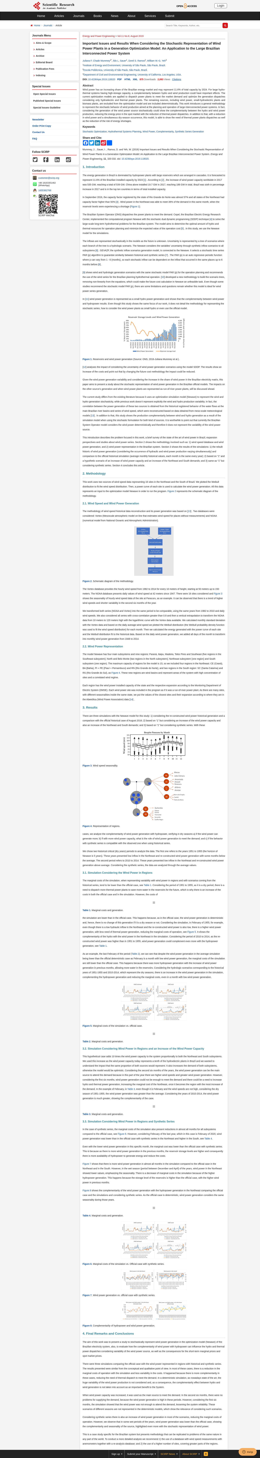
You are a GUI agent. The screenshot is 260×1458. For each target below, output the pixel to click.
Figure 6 (122, 1134)
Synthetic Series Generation (189, 131)
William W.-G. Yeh (156, 60)
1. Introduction (93, 167)
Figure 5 (191, 932)
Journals (78, 16)
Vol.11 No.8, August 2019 (130, 36)
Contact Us (38, 132)
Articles (59, 16)
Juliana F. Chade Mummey (96, 60)
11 (87, 299)
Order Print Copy (41, 126)
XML (135, 79)
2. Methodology (94, 473)
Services (150, 16)
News (114, 16)
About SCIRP (189, 1454)
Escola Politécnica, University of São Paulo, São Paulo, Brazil (115, 70)
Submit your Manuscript (140, 1454)
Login (220, 5)
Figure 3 (218, 593)
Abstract (88, 85)
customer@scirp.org (48, 178)
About (131, 16)
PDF (119, 79)
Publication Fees (45, 69)
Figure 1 (135, 206)
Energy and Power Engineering (99, 36)
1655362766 (44, 190)
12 (84, 367)
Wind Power (149, 131)
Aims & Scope (43, 43)
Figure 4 (115, 672)
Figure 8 (87, 1190)
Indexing (40, 75)
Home (41, 16)
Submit (169, 16)
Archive (40, 56)
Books (98, 16)
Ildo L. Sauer (119, 60)
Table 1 (147, 885)
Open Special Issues (44, 94)
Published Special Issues (47, 100)
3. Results (90, 707)
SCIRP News (168, 1454)
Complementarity (165, 131)
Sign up (115, 1454)
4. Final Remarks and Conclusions (108, 1333)
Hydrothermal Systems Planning (124, 131)
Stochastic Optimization (95, 131)
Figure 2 (171, 491)
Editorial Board (44, 62)
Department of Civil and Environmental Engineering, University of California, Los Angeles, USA (132, 74)
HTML (127, 79)
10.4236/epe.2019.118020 (101, 79)
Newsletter (38, 119)
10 (163, 277)
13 (92, 415)
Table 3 (131, 1089)
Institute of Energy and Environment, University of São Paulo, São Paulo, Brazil (124, 65)
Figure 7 (87, 1164)
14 (131, 699)
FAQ (34, 138)
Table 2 (135, 953)
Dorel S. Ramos (136, 60)
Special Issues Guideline (46, 107)
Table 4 (208, 1138)
